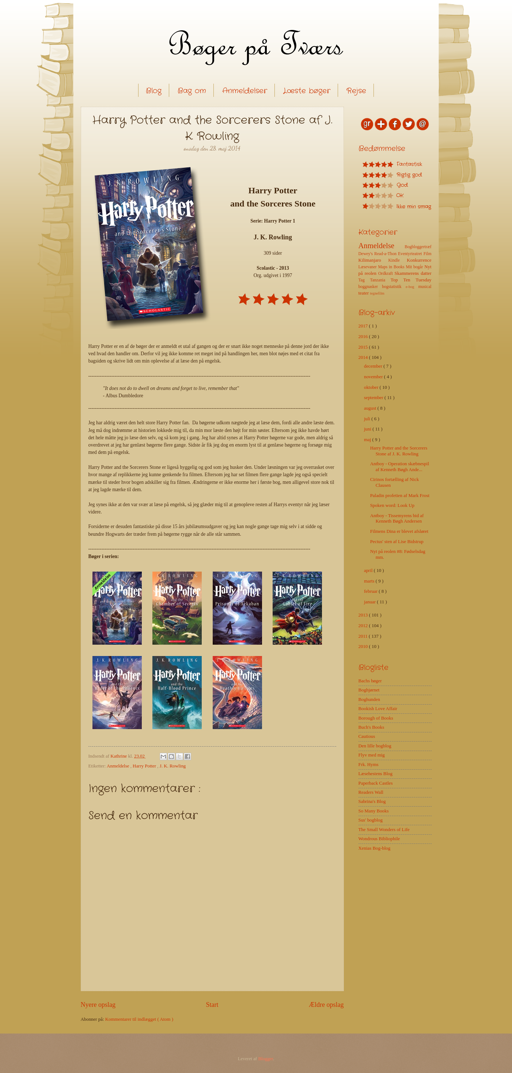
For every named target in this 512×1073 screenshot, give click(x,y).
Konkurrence (419, 260)
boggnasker (370, 286)
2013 (364, 615)
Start (212, 1004)
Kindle (397, 260)
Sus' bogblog (371, 820)
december (373, 366)
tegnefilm (377, 293)
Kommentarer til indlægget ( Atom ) (139, 1019)
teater (364, 293)
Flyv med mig (372, 755)
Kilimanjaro (373, 260)
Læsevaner (368, 267)
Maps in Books (392, 267)
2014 (364, 357)
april (369, 570)
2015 (364, 347)
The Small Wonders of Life (384, 829)
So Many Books (374, 811)
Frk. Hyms (369, 764)
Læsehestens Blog (375, 773)
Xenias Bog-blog (375, 848)
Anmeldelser (244, 91)
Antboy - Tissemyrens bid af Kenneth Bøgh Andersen (397, 518)
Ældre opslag (326, 1004)
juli (367, 418)
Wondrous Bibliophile (379, 838)
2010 (364, 646)
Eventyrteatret (411, 253)
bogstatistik (394, 286)
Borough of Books (376, 718)
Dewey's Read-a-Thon (378, 253)
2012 (364, 625)
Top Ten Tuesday (411, 280)
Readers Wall (371, 792)
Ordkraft (386, 273)
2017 (364, 326)
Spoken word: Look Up (392, 505)
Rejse (356, 91)
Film (428, 253)
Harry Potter (145, 766)
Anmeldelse (118, 766)
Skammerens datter (413, 273)
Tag (364, 280)
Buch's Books (371, 727)
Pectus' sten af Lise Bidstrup (397, 541)
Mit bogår (415, 267)
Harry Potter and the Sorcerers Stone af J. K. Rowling (399, 450)
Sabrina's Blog (372, 801)
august (371, 408)
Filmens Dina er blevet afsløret (399, 531)
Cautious (367, 736)
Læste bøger (306, 91)
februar (371, 591)
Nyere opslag (98, 1004)
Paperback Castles (376, 783)
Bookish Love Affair (378, 708)
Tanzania (380, 280)
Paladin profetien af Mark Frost (399, 495)
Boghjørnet (369, 690)
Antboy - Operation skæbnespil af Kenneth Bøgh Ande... (399, 466)
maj (368, 439)
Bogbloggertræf (418, 246)
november (374, 376)
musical (424, 286)
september (374, 397)
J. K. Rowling (173, 766)
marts (370, 581)
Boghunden (369, 699)
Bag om (192, 91)
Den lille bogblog (375, 745)
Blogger (265, 1058)
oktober (372, 387)
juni (368, 429)
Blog (154, 91)
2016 (364, 336)
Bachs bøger (370, 680)
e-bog (412, 287)
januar (370, 601)
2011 (364, 636)
